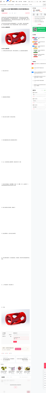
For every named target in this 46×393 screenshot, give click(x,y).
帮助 (16, 1)
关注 (43, 8)
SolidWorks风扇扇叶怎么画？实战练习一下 (4, 372)
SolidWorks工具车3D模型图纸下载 (38, 21)
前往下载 (27, 13)
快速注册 (44, 1)
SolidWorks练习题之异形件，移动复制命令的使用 (19, 372)
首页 (4, 1)
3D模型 (13, 1)
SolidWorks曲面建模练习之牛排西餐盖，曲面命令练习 (27, 372)
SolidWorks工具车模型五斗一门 (38, 20)
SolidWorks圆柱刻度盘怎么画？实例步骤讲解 (12, 372)
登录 (40, 1)
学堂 (10, 1)
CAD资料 (24, 1)
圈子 (7, 1)
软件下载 (20, 1)
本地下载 (15, 341)
